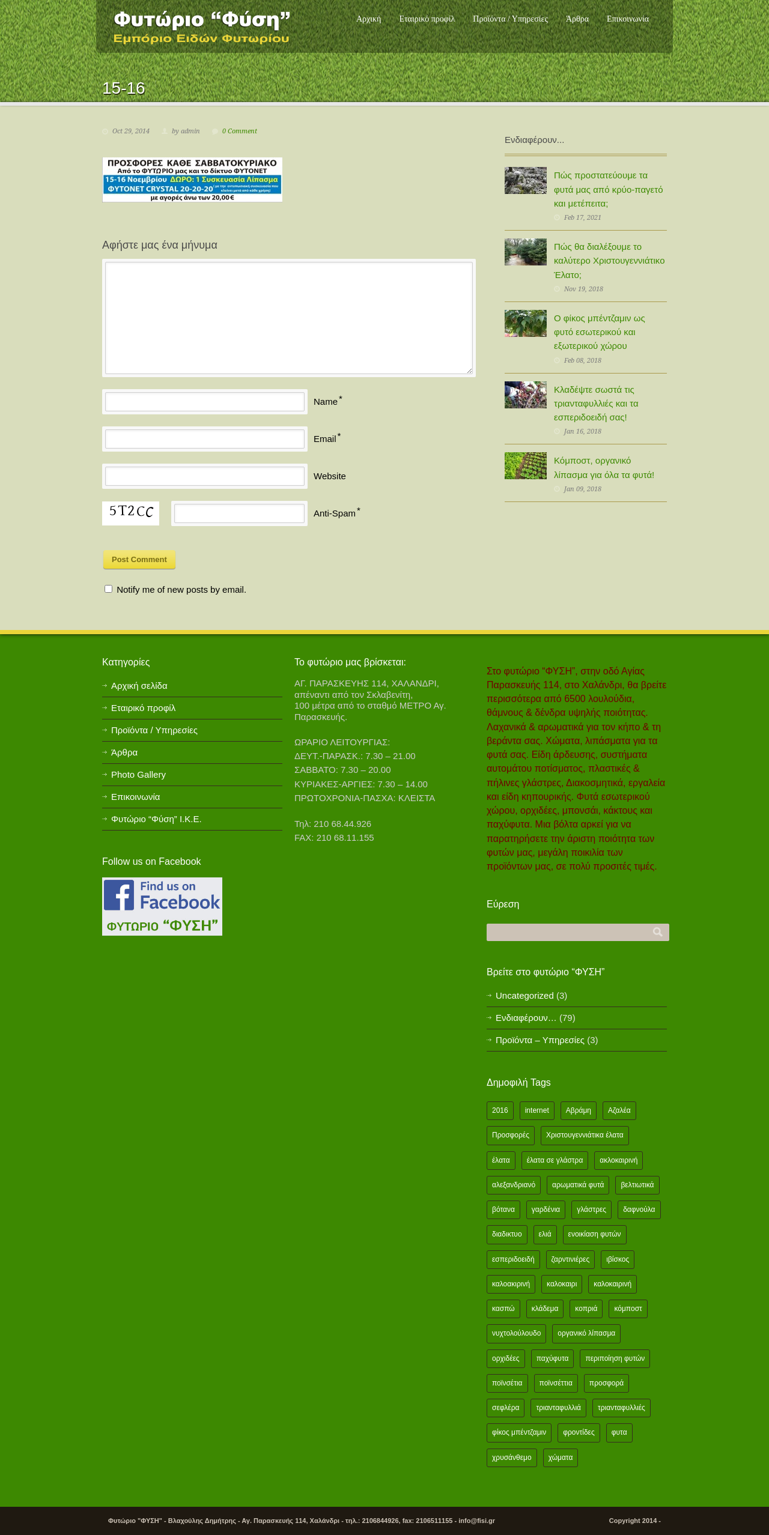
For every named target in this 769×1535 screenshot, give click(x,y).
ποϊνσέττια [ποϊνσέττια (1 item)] (556, 1383)
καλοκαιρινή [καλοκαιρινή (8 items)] (612, 1284)
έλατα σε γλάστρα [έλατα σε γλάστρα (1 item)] (555, 1160)
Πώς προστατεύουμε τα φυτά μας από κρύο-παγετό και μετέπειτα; (608, 189)
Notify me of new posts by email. (181, 589)
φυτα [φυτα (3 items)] (619, 1432)
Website (330, 476)
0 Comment (239, 131)
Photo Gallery (138, 774)
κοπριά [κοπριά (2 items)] (586, 1308)
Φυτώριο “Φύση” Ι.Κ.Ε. (156, 819)
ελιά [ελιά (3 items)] (545, 1234)
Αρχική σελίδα (139, 685)
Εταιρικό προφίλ (427, 18)
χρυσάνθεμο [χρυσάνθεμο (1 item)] (512, 1457)
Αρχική (368, 18)
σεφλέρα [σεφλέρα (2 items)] (505, 1407)
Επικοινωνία (628, 18)
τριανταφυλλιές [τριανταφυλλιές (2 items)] (621, 1407)
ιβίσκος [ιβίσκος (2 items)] (617, 1259)
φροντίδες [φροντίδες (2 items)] (579, 1432)
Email (325, 439)
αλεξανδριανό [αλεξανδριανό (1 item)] (513, 1185)
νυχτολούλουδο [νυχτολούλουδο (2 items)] (516, 1333)
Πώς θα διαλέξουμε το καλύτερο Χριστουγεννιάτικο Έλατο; (609, 260)
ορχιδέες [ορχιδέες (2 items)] (506, 1358)
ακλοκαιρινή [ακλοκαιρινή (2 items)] (618, 1160)
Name (326, 401)
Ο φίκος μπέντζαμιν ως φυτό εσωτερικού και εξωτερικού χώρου (599, 332)
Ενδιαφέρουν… (526, 1018)
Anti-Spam (335, 513)
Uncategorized (525, 995)
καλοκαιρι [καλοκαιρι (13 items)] (562, 1284)
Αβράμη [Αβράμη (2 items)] (578, 1110)
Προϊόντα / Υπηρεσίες (510, 18)
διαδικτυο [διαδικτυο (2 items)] (507, 1234)
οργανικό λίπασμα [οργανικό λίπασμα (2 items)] (586, 1333)
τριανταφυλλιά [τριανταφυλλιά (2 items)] (558, 1407)
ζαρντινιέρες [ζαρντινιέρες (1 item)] (571, 1259)
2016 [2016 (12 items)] (500, 1110)
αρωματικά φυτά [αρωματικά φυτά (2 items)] (578, 1185)
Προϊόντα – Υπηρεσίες (540, 1040)
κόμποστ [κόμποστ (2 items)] (628, 1308)
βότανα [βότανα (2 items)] (503, 1209)
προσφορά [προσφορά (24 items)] (606, 1383)
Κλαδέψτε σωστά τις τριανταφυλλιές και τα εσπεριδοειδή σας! (596, 403)
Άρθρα (577, 18)
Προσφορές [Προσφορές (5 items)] (510, 1135)
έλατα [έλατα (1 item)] (501, 1160)
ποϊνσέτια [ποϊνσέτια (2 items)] (507, 1383)
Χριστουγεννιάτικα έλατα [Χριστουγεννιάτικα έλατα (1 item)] (585, 1135)
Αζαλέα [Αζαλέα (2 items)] (619, 1110)
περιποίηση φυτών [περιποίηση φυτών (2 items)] (615, 1358)
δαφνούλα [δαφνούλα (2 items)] (639, 1209)
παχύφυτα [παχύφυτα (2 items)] (552, 1358)
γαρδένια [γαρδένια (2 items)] (546, 1209)
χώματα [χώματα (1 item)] (561, 1457)
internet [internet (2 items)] (537, 1110)
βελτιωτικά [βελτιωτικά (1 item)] (637, 1185)
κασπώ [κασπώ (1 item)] (503, 1308)
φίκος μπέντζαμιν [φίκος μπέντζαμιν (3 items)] (519, 1432)
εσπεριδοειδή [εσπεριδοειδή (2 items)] (513, 1259)
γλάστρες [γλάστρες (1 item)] (591, 1209)
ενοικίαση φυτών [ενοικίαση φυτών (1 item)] (594, 1234)
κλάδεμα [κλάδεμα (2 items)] (545, 1308)
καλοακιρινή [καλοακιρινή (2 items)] (511, 1284)
